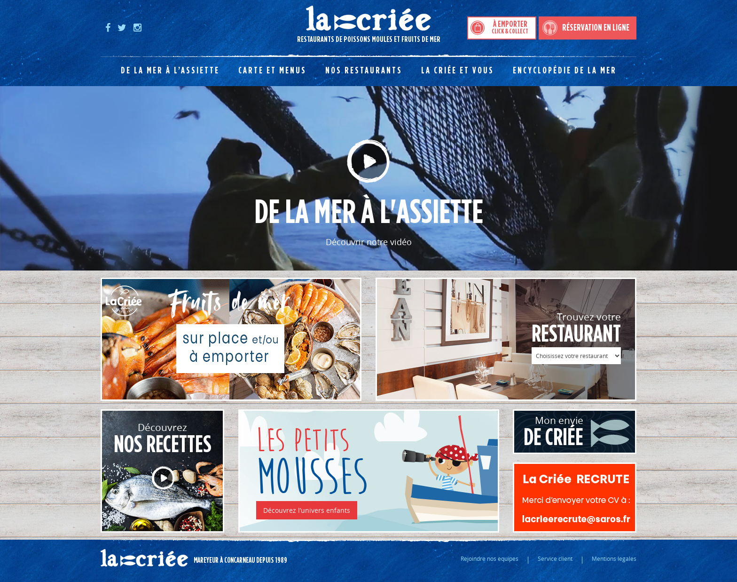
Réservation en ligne (595, 27)
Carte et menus (272, 70)
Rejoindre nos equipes (489, 558)
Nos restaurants (363, 70)
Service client (555, 558)
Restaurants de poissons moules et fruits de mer (270, 24)
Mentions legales (614, 558)
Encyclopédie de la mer (565, 70)
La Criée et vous (457, 70)
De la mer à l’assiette (170, 70)
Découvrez (162, 439)
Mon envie (548, 432)
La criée (144, 558)
